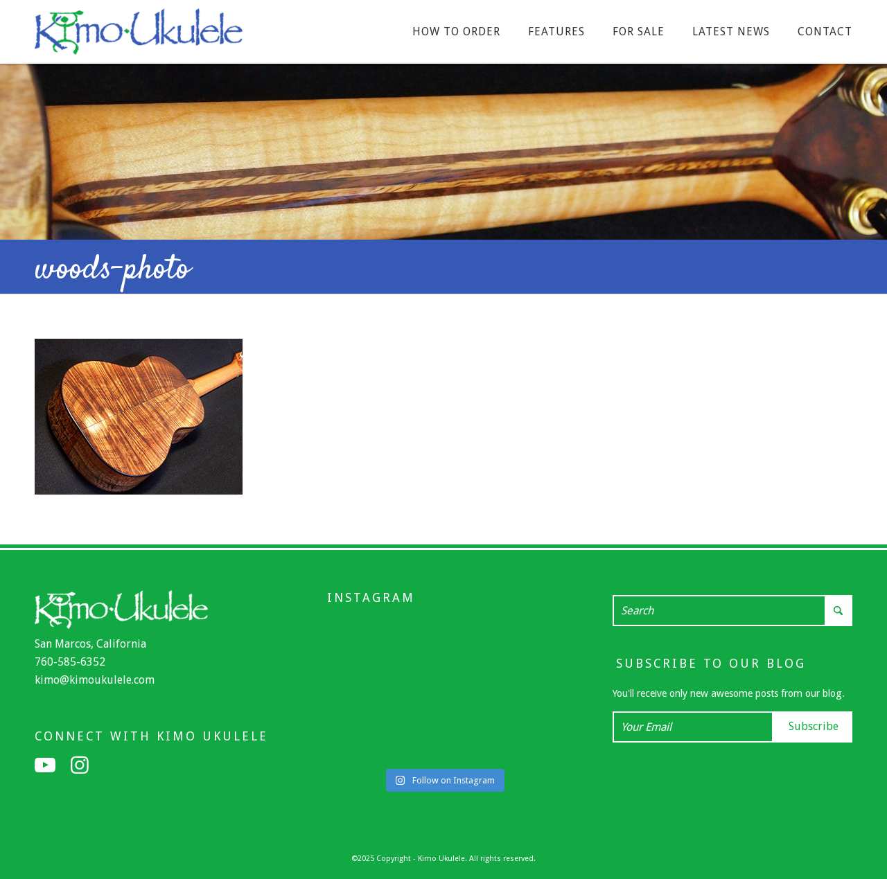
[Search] (732, 610)
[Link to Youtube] (45, 765)
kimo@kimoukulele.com (95, 679)
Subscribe (813, 726)
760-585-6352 (70, 661)
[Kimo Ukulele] (139, 35)
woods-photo (112, 270)
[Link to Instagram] (79, 765)
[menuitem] (456, 32)
